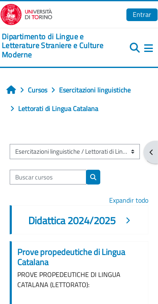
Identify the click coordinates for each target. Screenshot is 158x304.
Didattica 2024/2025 (71, 220)
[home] (53, 46)
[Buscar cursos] (48, 177)
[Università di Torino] (26, 13)
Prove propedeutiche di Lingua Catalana (71, 257)
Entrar (142, 14)
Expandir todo (128, 200)
